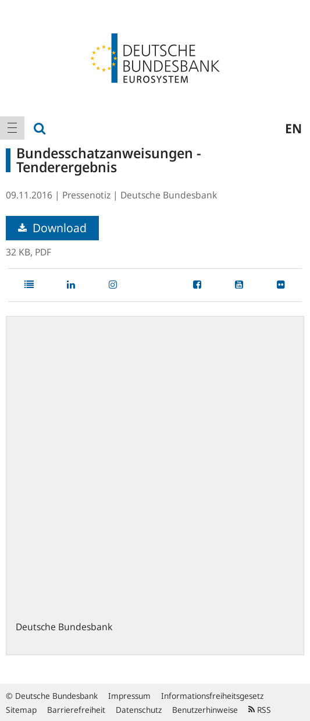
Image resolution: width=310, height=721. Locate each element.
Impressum (129, 695)
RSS (259, 709)
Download (52, 228)
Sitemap (21, 709)
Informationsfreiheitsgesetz (212, 695)
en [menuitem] (293, 128)
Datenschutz (139, 709)
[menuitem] (12, 128)
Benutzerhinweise (205, 709)
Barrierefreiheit (76, 709)
